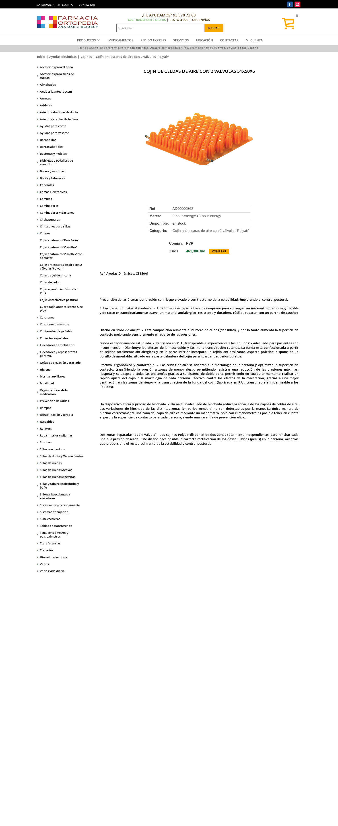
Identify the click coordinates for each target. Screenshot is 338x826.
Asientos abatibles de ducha (59, 112)
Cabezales (47, 185)
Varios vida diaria (52, 571)
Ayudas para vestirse (54, 133)
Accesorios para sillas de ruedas (57, 76)
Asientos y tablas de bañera (59, 119)
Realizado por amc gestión (183, 818)
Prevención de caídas (54, 401)
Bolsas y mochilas (52, 171)
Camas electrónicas (53, 192)
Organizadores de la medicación (54, 392)
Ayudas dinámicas (63, 57)
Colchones (47, 317)
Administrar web (147, 818)
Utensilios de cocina (53, 557)
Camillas (46, 199)
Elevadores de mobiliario (57, 345)
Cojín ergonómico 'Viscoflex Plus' (59, 291)
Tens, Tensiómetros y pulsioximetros (54, 534)
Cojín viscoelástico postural (59, 300)
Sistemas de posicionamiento (60, 505)
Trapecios (46, 550)
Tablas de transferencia (56, 526)
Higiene (45, 369)
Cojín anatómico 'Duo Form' (59, 240)
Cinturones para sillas (55, 226)
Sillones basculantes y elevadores (55, 496)
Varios (44, 564)
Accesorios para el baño (56, 67)
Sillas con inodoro (52, 449)
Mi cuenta (254, 40)
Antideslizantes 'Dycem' (56, 91)
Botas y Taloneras (52, 178)
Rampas (45, 408)
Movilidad (47, 383)
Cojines (86, 57)
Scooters (46, 442)
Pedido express (153, 40)
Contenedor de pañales (56, 331)
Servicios (181, 40)
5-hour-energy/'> (196, 216)
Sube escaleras (50, 519)
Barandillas (48, 140)
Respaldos (47, 422)
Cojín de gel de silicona (55, 275)
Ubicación (204, 40)
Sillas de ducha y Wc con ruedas (61, 456)
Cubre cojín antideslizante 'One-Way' (62, 309)
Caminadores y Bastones (57, 213)
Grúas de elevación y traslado (60, 363)
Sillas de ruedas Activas (56, 470)
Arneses (45, 98)
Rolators (46, 428)
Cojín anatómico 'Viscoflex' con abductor (61, 256)
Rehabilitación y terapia (56, 415)
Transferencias (50, 543)
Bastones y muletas (53, 154)
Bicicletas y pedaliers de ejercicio (56, 162)
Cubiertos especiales (54, 338)
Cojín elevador (50, 282)
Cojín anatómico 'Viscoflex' (58, 247)
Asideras (46, 105)
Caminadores (49, 206)
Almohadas (48, 85)
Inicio (41, 57)
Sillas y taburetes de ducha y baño (59, 485)
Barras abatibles (51, 147)
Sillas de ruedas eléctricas (57, 477)
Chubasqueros (50, 219)
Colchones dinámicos (54, 324)
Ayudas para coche (53, 126)
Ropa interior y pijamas (56, 435)
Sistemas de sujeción (54, 512)
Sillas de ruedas (51, 463)
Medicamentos (120, 40)
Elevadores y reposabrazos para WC (58, 354)
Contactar (229, 40)
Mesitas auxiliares (52, 376)
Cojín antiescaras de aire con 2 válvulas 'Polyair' (132, 57)
